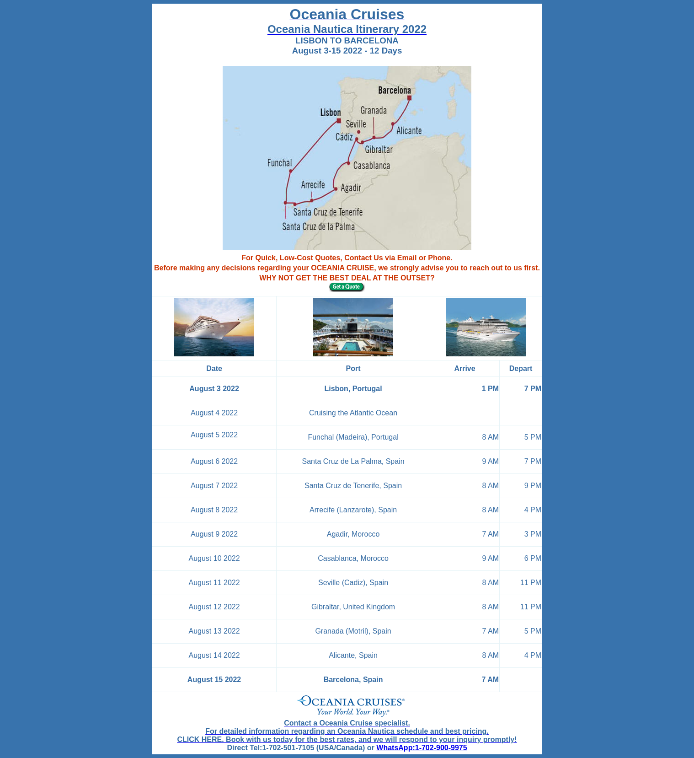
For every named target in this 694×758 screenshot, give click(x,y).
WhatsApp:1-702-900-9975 (421, 748)
